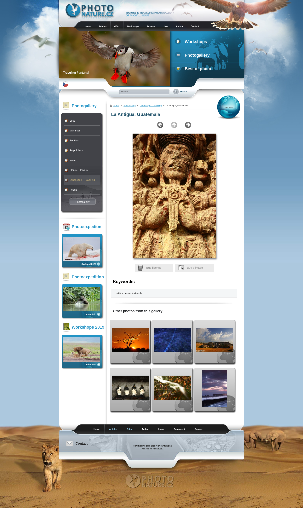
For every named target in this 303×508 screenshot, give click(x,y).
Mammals (75, 130)
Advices (151, 26)
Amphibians (76, 150)
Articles (102, 26)
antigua (119, 293)
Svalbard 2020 (89, 264)
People (73, 189)
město (127, 293)
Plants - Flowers (79, 170)
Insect (73, 160)
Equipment (179, 429)
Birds (72, 120)
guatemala (137, 293)
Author (179, 26)
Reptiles (74, 140)
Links (165, 26)
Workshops (133, 26)
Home (88, 26)
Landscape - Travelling (82, 179)
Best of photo (194, 68)
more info (91, 314)
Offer (116, 26)
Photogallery (193, 55)
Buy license (153, 267)
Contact (195, 26)
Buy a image (195, 267)
